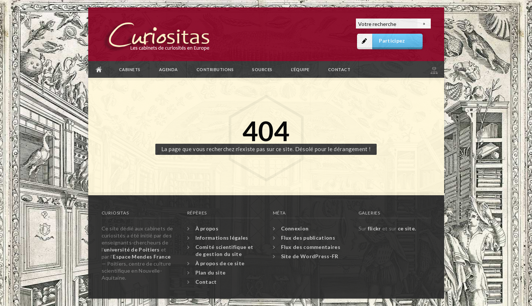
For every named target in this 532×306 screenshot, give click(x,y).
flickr (374, 228)
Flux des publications (308, 238)
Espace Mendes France (142, 256)
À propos (206, 228)
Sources (262, 69)
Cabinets (130, 69)
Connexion (295, 228)
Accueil (99, 69)
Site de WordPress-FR (309, 256)
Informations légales (221, 238)
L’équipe (300, 69)
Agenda (168, 69)
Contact (339, 69)
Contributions (215, 69)
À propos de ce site (220, 263)
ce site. (407, 228)
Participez (392, 40)
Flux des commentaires (310, 247)
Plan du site (433, 69)
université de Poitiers (132, 249)
